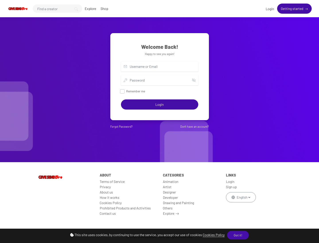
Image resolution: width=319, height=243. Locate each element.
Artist (167, 187)
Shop (104, 8)
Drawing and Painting (178, 203)
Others (168, 208)
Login (270, 9)
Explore (90, 8)
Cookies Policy (214, 235)
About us (106, 192)
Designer (169, 192)
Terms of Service (112, 181)
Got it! (238, 235)
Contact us (108, 213)
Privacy (105, 187)
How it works (109, 197)
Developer (170, 197)
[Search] (57, 8)
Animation (170, 181)
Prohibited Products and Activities (125, 208)
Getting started (292, 8)
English (239, 197)
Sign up (231, 187)
